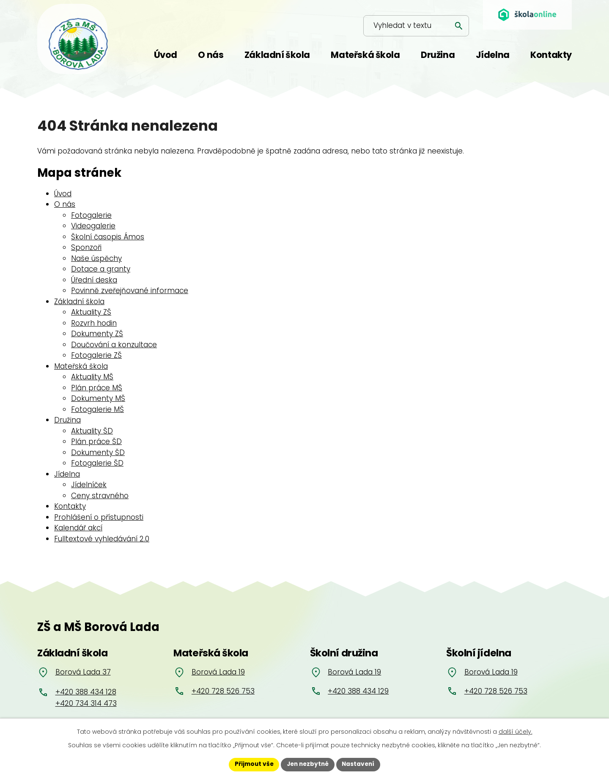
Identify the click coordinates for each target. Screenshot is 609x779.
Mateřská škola (81, 366)
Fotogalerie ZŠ (96, 355)
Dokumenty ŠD (98, 452)
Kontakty (70, 506)
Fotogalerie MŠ (97, 409)
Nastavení (360, 764)
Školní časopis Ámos (107, 237)
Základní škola (79, 301)
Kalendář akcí (78, 528)
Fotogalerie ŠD (97, 463)
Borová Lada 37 (83, 672)
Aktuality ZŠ (91, 312)
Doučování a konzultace (114, 345)
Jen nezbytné (307, 764)
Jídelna (67, 474)
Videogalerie (93, 226)
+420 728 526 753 (223, 691)
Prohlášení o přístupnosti (98, 517)
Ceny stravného (100, 496)
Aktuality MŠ (92, 377)
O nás (64, 204)
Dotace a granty (100, 269)
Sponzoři (86, 247)
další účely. (515, 731)
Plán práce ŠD (96, 441)
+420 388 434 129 (358, 691)
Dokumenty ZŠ (97, 334)
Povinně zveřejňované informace (129, 290)
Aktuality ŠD (92, 431)
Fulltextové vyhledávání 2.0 (101, 539)
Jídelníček (89, 485)
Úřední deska (94, 280)
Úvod (62, 194)
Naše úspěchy (96, 258)
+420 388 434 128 (85, 692)
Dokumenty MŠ (98, 398)
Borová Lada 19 (218, 672)
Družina (67, 420)
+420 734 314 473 (86, 703)
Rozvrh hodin (94, 323)
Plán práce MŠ (96, 388)
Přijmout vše (252, 764)
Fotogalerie (91, 215)
